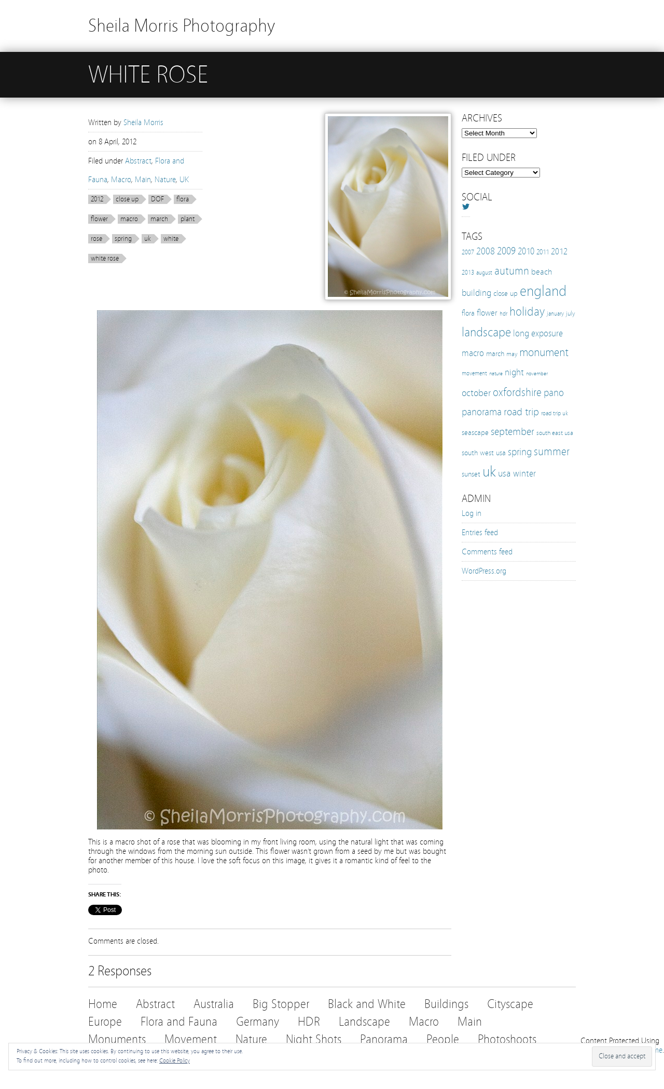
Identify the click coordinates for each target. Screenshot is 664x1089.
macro (129, 219)
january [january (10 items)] (555, 313)
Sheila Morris (143, 122)
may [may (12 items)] (511, 354)
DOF (157, 199)
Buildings (446, 1004)
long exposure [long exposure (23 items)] (538, 333)
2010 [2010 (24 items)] (526, 251)
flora (182, 199)
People (442, 1039)
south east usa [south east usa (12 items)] (554, 433)
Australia (213, 1004)
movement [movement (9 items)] (474, 373)
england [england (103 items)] (543, 291)
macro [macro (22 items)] (473, 353)
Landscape (364, 1022)
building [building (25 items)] (476, 293)
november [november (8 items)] (537, 374)
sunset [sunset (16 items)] (471, 474)
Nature (165, 179)
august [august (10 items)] (484, 272)
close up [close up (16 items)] (505, 293)
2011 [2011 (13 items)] (542, 252)
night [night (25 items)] (514, 372)
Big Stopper (281, 1004)
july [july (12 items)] (570, 313)
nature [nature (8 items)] (496, 374)
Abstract (138, 161)
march (159, 219)
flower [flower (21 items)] (487, 313)
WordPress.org (484, 571)
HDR (309, 1022)
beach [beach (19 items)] (541, 272)
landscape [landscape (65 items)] (486, 332)
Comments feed (487, 551)
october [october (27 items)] (476, 393)
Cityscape (510, 1004)
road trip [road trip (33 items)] (521, 412)
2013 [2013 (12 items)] (468, 272)
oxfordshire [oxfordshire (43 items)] (517, 392)
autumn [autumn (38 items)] (511, 271)
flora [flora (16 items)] (468, 313)
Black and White (367, 1004)
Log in (471, 513)
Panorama (384, 1039)
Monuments (117, 1039)
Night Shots (313, 1039)
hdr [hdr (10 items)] (503, 313)
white (170, 239)
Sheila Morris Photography (181, 25)
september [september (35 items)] (512, 432)
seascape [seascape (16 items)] (475, 432)
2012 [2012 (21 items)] (559, 251)
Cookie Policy (174, 1060)
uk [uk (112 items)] (489, 471)
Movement (190, 1039)
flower (99, 219)
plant (188, 219)
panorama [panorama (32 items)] (482, 412)
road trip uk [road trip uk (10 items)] (554, 413)
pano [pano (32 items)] (554, 393)
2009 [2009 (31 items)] (506, 251)
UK (184, 179)
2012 (97, 199)
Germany (257, 1022)
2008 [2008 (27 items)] (485, 251)
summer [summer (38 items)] (552, 451)
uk (147, 239)
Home (102, 1004)
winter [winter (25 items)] (524, 473)
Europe (105, 1022)
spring (123, 239)
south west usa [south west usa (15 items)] (484, 452)
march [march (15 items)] (495, 353)
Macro (121, 179)
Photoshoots (507, 1039)
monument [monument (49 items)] (544, 352)
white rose (105, 258)
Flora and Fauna (179, 1022)
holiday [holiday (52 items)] (527, 312)
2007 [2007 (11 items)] (468, 252)
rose (96, 239)
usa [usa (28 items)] (504, 473)
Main (143, 179)
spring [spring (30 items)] (520, 452)
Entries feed (480, 532)
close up (127, 199)
